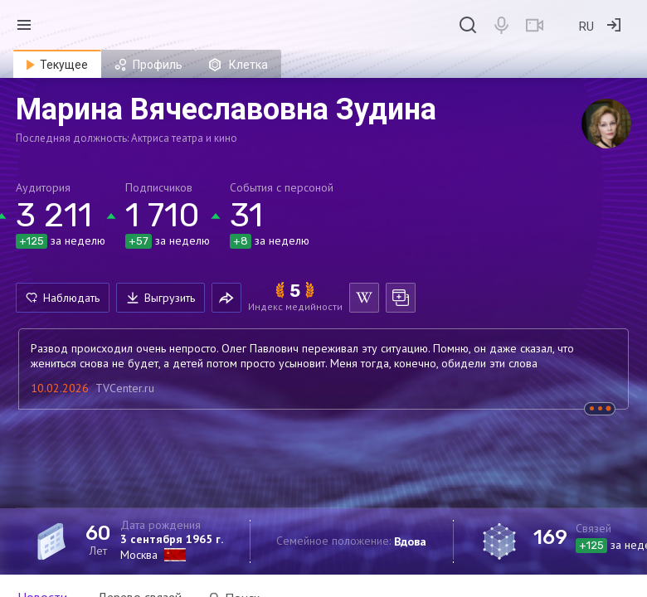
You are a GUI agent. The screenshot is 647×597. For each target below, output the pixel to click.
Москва (139, 554)
